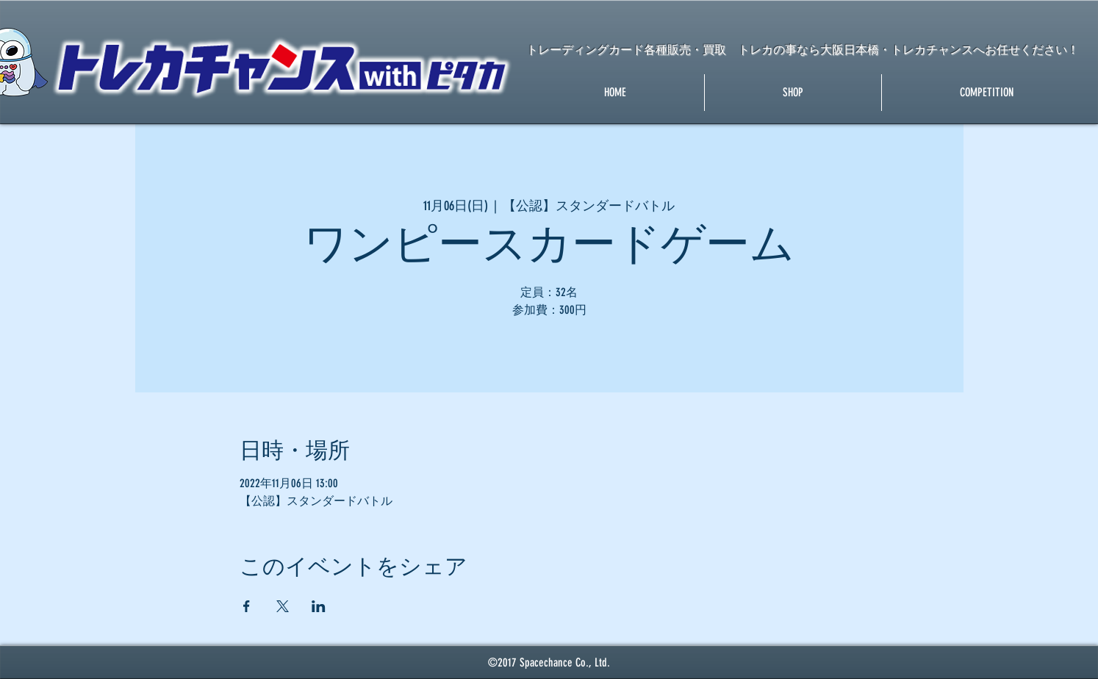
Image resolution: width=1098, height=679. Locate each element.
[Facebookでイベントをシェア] (247, 606)
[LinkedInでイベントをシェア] (319, 606)
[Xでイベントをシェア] (283, 606)
